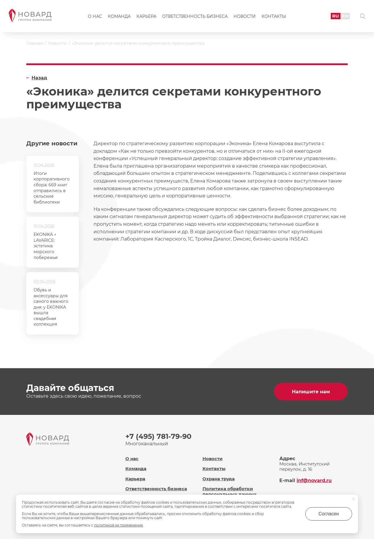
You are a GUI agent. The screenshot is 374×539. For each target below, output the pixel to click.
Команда (119, 16)
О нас (95, 16)
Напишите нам (311, 391)
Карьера (146, 16)
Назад (39, 78)
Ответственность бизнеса (195, 16)
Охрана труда (218, 478)
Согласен (328, 513)
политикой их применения (118, 525)
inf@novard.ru (314, 480)
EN (345, 16)
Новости (244, 16)
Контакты (274, 16)
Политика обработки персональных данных (229, 491)
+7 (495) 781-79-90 (158, 436)
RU (335, 16)
